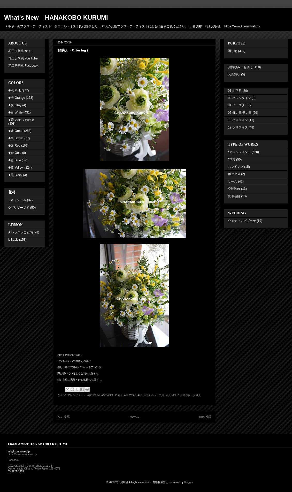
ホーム (134, 417)
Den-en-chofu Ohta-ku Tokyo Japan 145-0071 (34, 468)
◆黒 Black (15, 175)
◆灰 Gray (14, 105)
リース (232, 181)
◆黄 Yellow (93, 395)
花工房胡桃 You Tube (23, 58)
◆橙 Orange (16, 98)
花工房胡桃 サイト (21, 51)
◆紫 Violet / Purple (111, 395)
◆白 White (130, 395)
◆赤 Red (14, 145)
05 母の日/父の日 (240, 113)
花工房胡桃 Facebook (23, 65)
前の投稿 (205, 417)
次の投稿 (63, 417)
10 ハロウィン (238, 120)
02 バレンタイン (239, 98)
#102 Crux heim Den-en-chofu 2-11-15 (30, 465)
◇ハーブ (156, 395)
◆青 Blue (14, 160)
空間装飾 (234, 189)
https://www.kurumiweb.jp (22, 454)
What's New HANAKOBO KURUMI (56, 17)
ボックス (234, 174)
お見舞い (234, 74)
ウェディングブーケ (242, 221)
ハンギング (235, 167)
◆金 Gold (14, 153)
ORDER (174, 395)
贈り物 (232, 51)
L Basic (13, 239)
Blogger (188, 482)
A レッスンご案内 (20, 232)
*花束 (231, 159)
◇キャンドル (17, 200)
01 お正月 (235, 91)
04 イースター (238, 105)
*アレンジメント (76, 395)
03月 (165, 395)
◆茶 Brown (16, 138)
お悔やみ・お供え (190, 395)
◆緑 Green (143, 395)
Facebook (13, 460)
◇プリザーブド (18, 207)
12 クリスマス (238, 127)
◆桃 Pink (14, 90)
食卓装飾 (234, 196)
